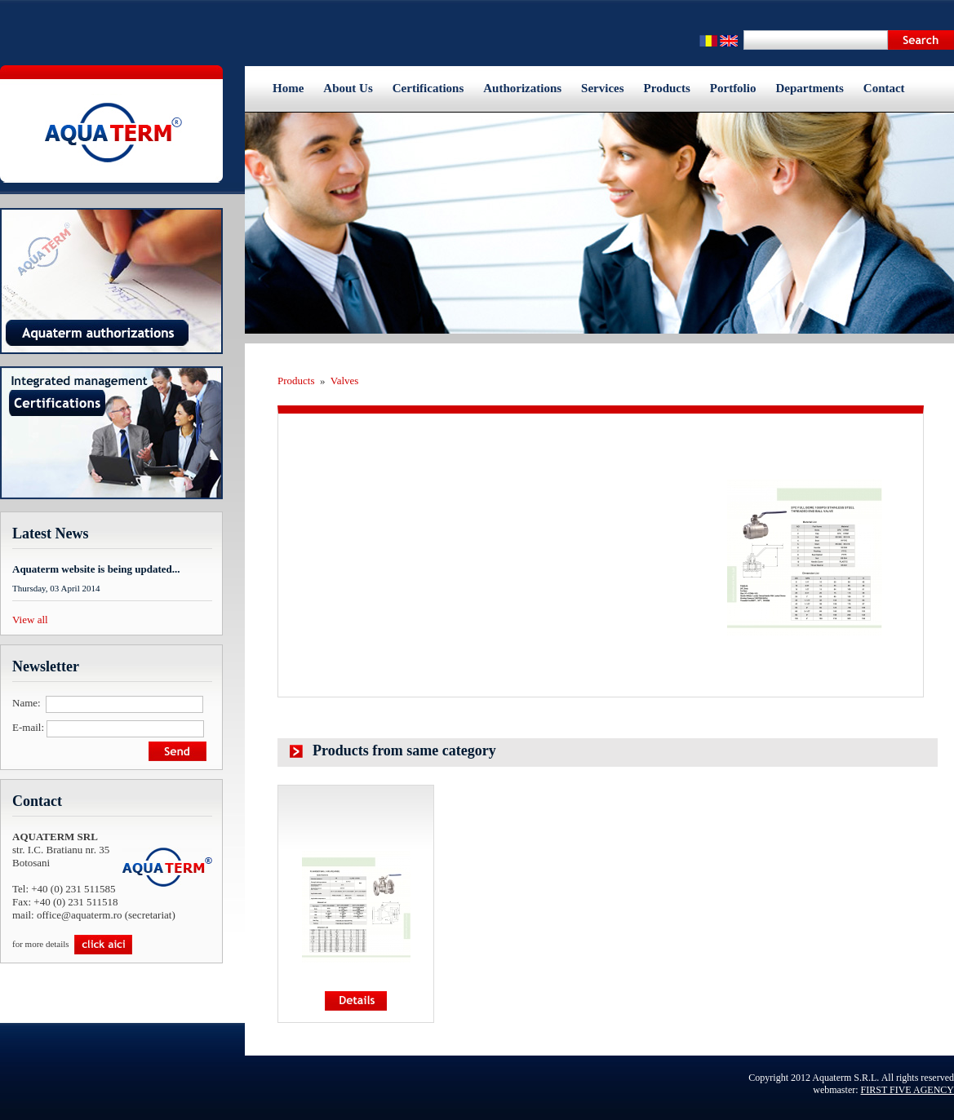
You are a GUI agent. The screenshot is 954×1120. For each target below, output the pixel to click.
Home (288, 88)
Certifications (428, 88)
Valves (345, 380)
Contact (884, 88)
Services (602, 88)
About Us (347, 88)
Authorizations (522, 88)
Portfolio (733, 88)
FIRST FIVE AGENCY (907, 1090)
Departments (809, 88)
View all (30, 619)
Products (667, 88)
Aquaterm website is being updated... (96, 569)
